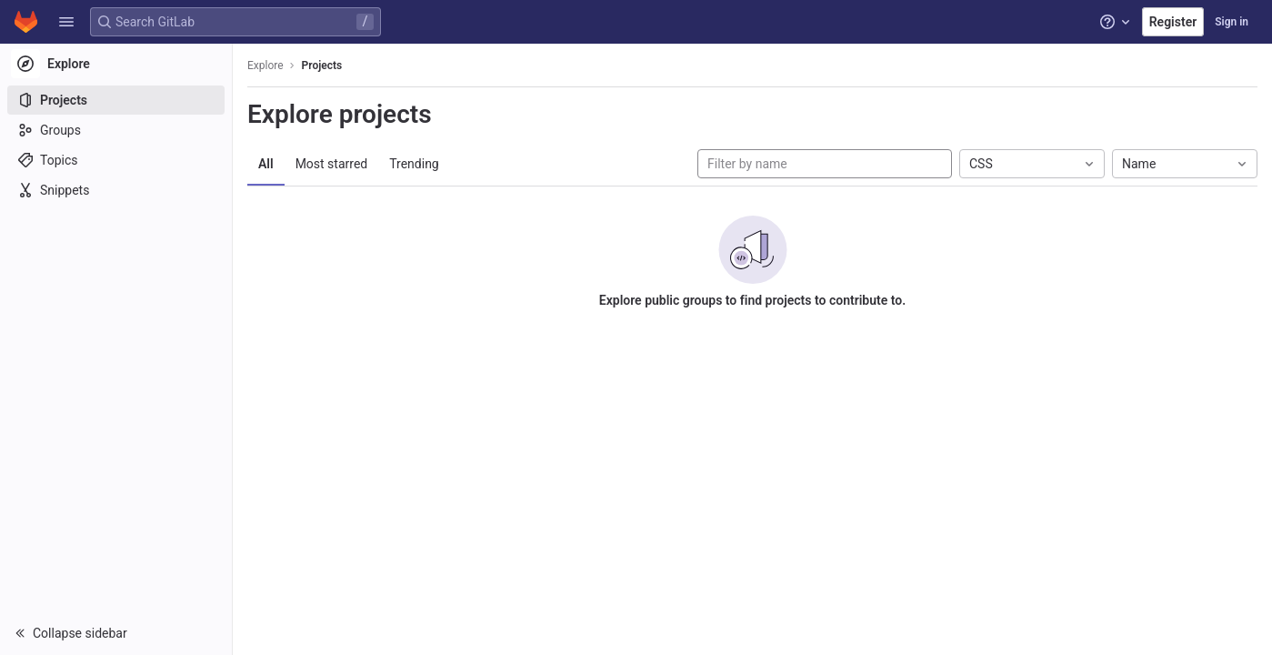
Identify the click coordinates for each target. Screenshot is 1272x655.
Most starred (331, 163)
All (266, 163)
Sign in (1231, 21)
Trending (414, 163)
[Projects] (116, 100)
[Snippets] (116, 190)
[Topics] (116, 160)
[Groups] (116, 130)
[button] (66, 21)
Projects (322, 65)
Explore (265, 65)
